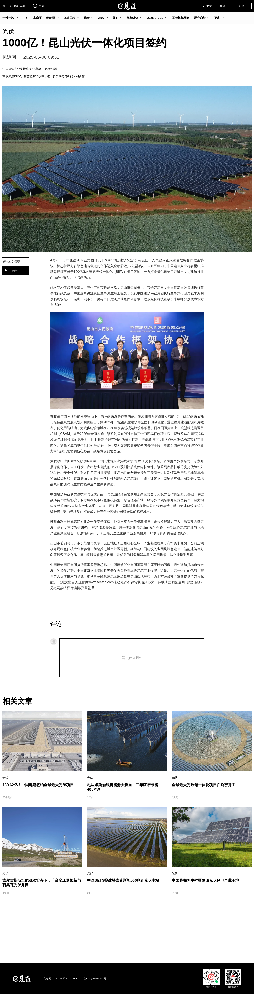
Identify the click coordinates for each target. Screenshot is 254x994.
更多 (217, 17)
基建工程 (69, 17)
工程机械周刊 (180, 17)
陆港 (87, 17)
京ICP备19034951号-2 (96, 978)
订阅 (242, 5)
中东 (25, 17)
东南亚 (37, 17)
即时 (115, 17)
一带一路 (8, 17)
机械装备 (133, 17)
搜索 (38, 5)
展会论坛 (200, 17)
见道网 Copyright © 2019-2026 (61, 978)
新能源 (50, 17)
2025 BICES (155, 17)
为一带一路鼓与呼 (14, 6)
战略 (101, 17)
